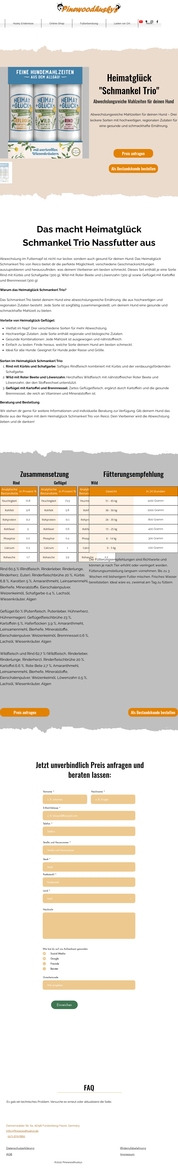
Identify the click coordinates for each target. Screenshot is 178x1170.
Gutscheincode (50, 977)
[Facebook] (157, 22)
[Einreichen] (64, 1005)
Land (45, 891)
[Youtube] (141, 22)
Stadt (45, 859)
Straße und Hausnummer (56, 842)
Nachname (97, 791)
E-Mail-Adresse (50, 808)
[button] (23, 23)
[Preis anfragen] (133, 153)
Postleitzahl (48, 874)
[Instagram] (152, 22)
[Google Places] (146, 22)
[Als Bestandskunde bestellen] (133, 168)
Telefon (46, 823)
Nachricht (48, 909)
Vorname (47, 791)
